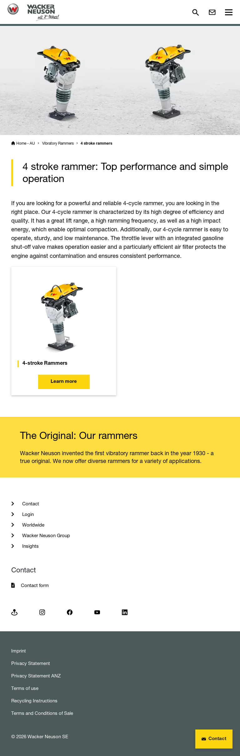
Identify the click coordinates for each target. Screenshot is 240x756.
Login (27, 514)
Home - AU (25, 143)
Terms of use (24, 688)
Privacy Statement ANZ (36, 676)
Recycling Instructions (34, 701)
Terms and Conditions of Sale (42, 713)
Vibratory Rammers (58, 143)
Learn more (64, 381)
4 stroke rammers (96, 144)
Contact (30, 504)
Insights (30, 546)
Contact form (35, 585)
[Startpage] (33, 12)
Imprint (18, 651)
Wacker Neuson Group (45, 535)
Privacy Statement (30, 663)
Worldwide (32, 525)
